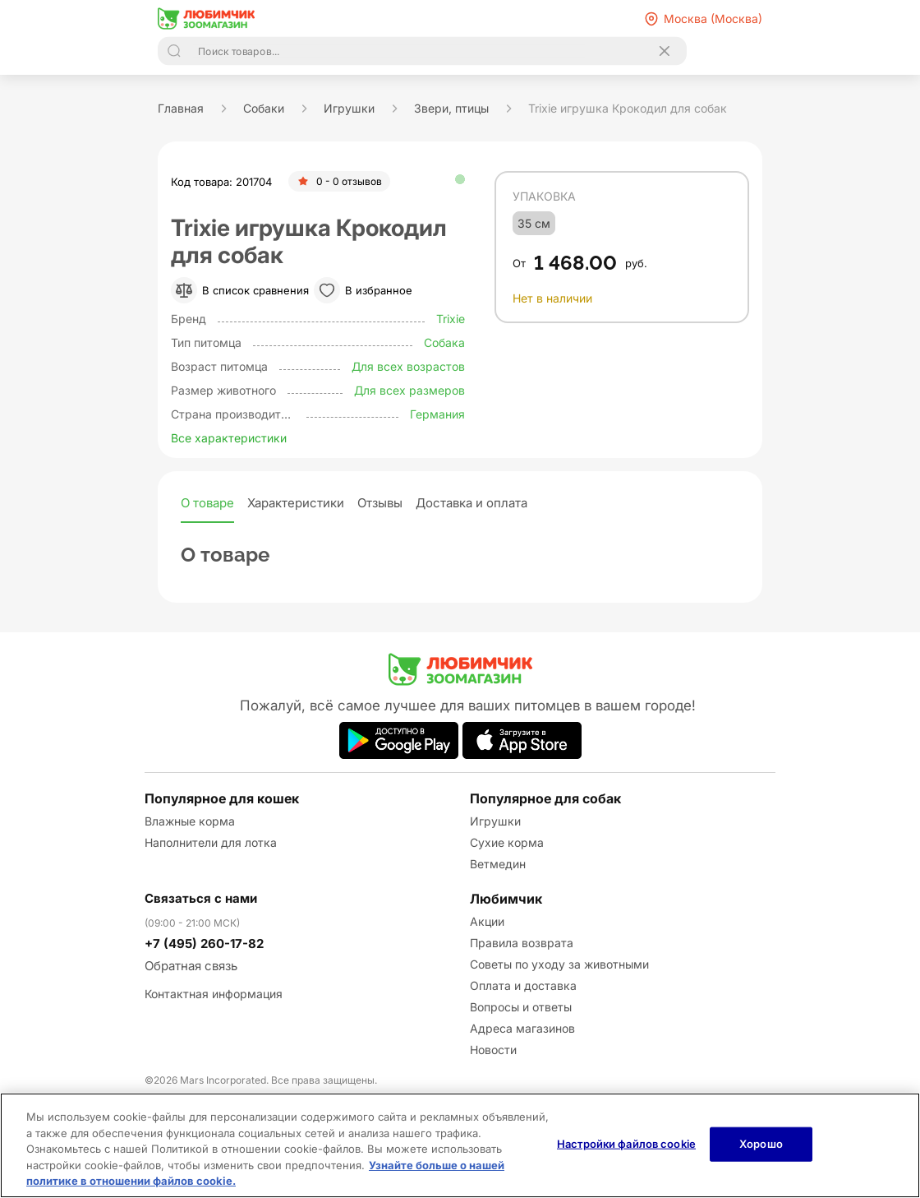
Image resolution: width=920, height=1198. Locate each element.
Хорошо (761, 1143)
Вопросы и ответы (521, 1007)
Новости (493, 1050)
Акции (487, 921)
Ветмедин (498, 864)
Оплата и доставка (523, 985)
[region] (460, 1145)
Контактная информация (214, 994)
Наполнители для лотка (211, 842)
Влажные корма (190, 821)
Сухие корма (507, 842)
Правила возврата (521, 943)
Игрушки (495, 821)
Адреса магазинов (522, 1028)
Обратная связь (191, 966)
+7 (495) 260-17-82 (204, 943)
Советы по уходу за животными (559, 964)
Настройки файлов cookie (626, 1143)
